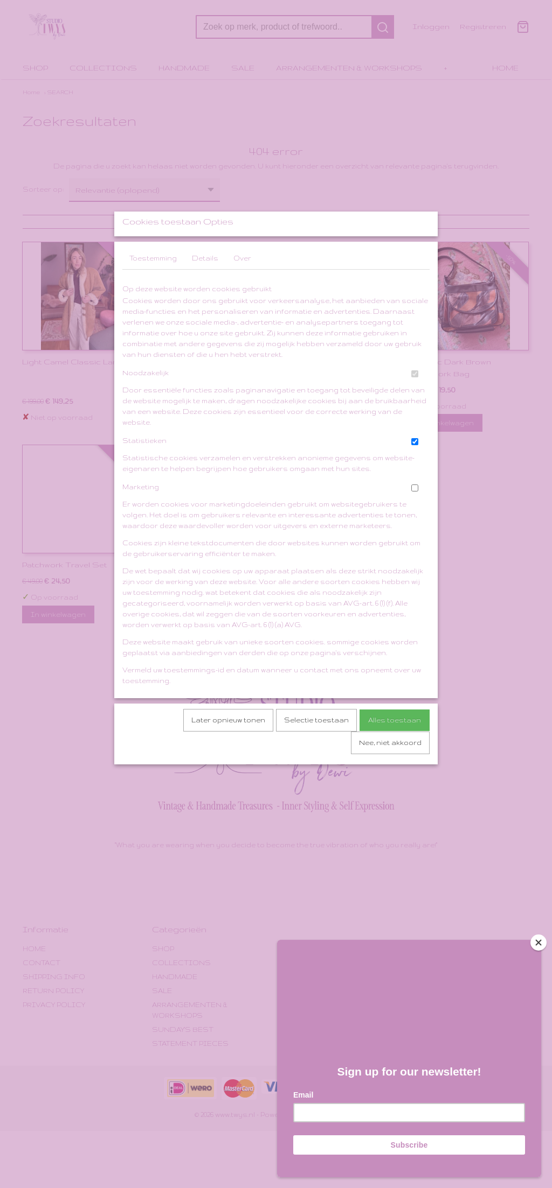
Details (205, 286)
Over (242, 286)
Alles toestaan (394, 748)
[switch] (414, 402)
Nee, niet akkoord (390, 771)
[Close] (538, 938)
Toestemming (153, 286)
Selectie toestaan (316, 748)
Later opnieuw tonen (228, 748)
